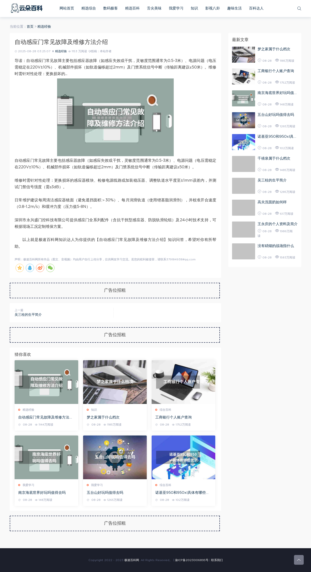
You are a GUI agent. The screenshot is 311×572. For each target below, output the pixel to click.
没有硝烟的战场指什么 (276, 246)
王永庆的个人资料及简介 (278, 224)
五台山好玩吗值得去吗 (105, 493)
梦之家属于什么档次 (103, 417)
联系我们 (217, 560)
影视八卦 (212, 8)
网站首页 (67, 8)
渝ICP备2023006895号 (191, 560)
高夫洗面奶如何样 (272, 202)
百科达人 (256, 8)
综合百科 (165, 409)
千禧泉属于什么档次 (274, 158)
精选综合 (88, 8)
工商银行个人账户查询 (173, 417)
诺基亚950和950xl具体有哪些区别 (182, 493)
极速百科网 (131, 560)
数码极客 (110, 8)
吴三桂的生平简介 (28, 314)
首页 (30, 26)
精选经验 (44, 26)
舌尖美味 (154, 8)
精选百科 (132, 8)
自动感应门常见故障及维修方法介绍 (45, 418)
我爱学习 (176, 8)
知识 (194, 8)
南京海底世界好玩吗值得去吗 (42, 493)
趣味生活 (234, 8)
